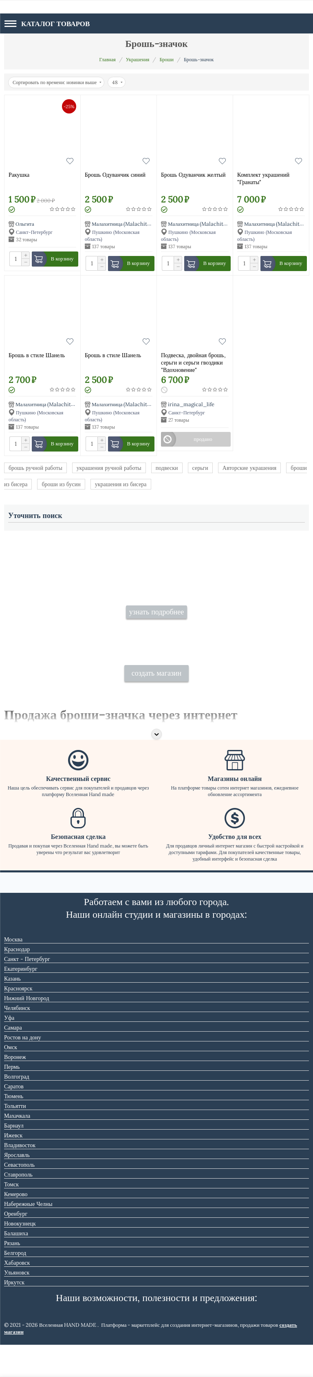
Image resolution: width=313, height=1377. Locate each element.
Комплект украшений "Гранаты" (263, 178)
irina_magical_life (191, 404)
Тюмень (13, 1128)
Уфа (9, 1050)
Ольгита (24, 223)
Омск (10, 1079)
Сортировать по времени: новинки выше (57, 82)
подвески (167, 468)
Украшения (138, 59)
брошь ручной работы (35, 468)
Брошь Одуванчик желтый (193, 174)
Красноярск (18, 1020)
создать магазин (157, 705)
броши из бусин (61, 484)
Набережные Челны (28, 1236)
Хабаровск (17, 1295)
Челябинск (17, 1040)
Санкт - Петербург (27, 991)
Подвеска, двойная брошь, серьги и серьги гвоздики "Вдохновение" (193, 361)
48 (117, 82)
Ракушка (19, 174)
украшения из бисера (121, 484)
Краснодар (17, 981)
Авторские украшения (249, 468)
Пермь (12, 1099)
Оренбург (15, 1246)
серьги (200, 468)
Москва (13, 971)
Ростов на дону (22, 1069)
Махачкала (17, 1148)
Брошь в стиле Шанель (37, 355)
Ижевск (13, 1167)
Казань (12, 1010)
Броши (166, 59)
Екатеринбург (20, 1001)
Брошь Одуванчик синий (115, 174)
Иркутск (14, 1314)
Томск (11, 1216)
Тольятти (15, 1138)
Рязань (12, 1275)
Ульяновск (16, 1304)
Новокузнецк (20, 1255)
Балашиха (16, 1265)
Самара (13, 1059)
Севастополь (19, 1197)
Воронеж (15, 1089)
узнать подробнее (156, 628)
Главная (107, 59)
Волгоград (16, 1108)
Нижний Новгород (26, 1030)
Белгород (15, 1285)
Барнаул (14, 1157)
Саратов (14, 1118)
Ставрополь (18, 1206)
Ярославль (17, 1187)
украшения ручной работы (109, 468)
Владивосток (19, 1177)
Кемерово (16, 1226)
